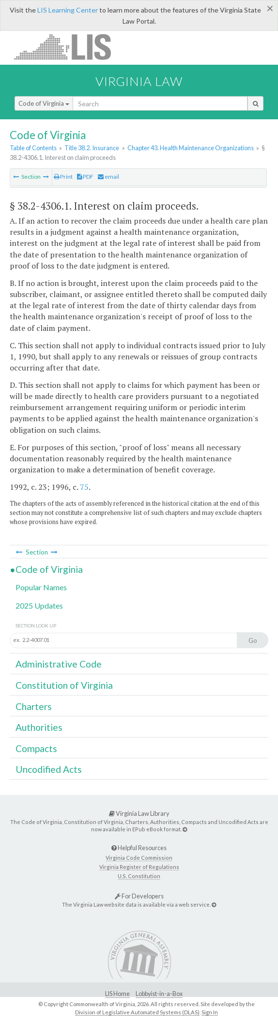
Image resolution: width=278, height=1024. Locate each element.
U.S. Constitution (139, 876)
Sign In (209, 1012)
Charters (33, 706)
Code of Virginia (43, 103)
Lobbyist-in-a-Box (159, 993)
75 (84, 487)
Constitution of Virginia (64, 685)
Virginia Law (139, 81)
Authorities (38, 727)
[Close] (270, 8)
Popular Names (41, 587)
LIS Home (117, 993)
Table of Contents (33, 148)
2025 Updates (39, 605)
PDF (85, 176)
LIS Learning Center (67, 10)
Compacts (36, 748)
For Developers (139, 896)
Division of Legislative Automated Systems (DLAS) (137, 1012)
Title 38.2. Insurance (91, 148)
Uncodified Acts (48, 769)
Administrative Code (58, 663)
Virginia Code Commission (139, 857)
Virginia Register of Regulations (139, 867)
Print (63, 176)
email (108, 176)
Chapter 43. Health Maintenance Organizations (190, 148)
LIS (68, 46)
